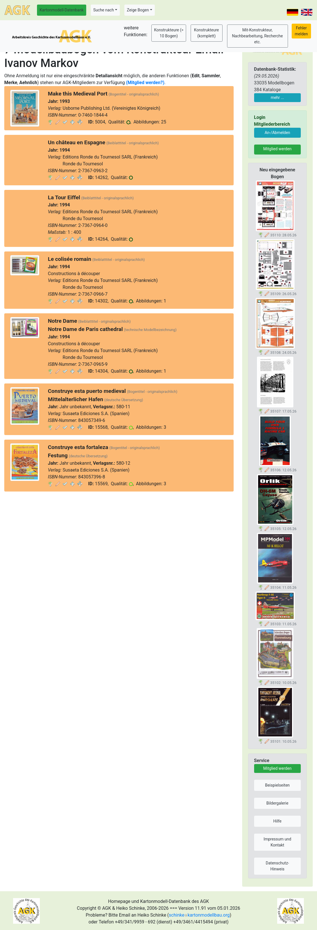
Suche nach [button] (103, 10)
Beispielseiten (277, 785)
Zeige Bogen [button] (138, 10)
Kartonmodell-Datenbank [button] (62, 10)
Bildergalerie (277, 803)
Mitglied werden (277, 149)
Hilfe (277, 821)
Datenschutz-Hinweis (277, 866)
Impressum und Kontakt (277, 842)
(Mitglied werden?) (145, 82)
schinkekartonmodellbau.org (199, 915)
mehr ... (277, 97)
